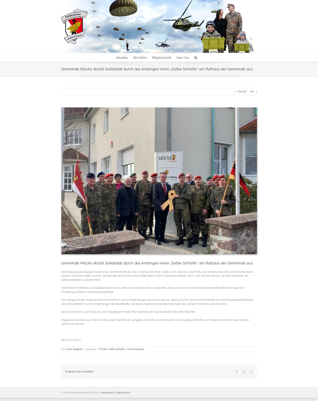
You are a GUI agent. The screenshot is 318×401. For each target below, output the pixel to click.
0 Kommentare (135, 349)
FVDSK (103, 349)
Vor (252, 91)
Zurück (242, 91)
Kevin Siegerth (74, 349)
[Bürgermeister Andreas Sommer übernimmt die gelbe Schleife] (159, 180)
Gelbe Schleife (116, 349)
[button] (195, 57)
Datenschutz (122, 392)
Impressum (107, 392)
